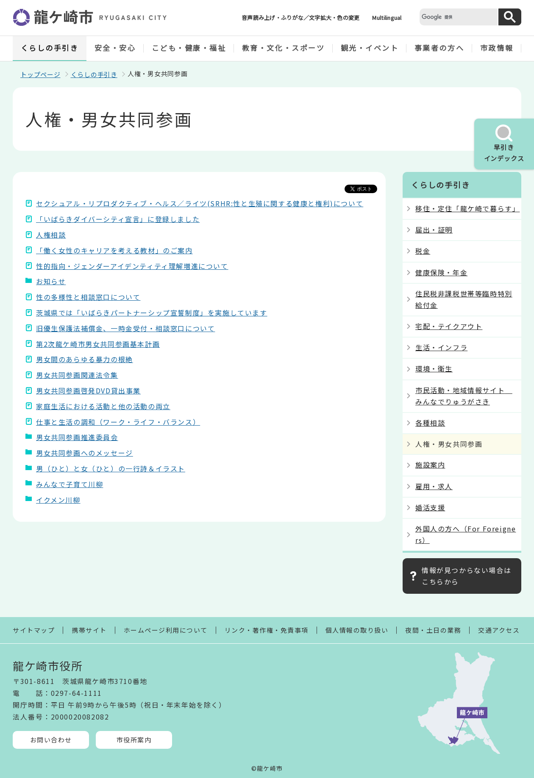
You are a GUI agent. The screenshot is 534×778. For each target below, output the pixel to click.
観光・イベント (370, 47)
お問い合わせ (51, 739)
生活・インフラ (441, 347)
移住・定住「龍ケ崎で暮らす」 (467, 208)
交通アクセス (499, 630)
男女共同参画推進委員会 (77, 437)
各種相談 (430, 423)
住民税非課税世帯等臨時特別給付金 (463, 299)
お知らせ (51, 281)
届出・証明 (434, 229)
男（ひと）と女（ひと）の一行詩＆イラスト (110, 468)
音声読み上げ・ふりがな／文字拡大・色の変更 (300, 18)
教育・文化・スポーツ (283, 47)
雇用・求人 (434, 486)
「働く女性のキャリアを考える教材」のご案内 (114, 250)
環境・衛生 (434, 368)
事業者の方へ (439, 47)
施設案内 (430, 465)
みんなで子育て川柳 (69, 484)
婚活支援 (430, 507)
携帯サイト (89, 630)
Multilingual (386, 18)
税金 (422, 251)
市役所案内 (134, 739)
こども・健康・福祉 (189, 47)
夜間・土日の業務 (433, 630)
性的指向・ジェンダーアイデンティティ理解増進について (132, 266)
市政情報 (496, 47)
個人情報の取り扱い (357, 630)
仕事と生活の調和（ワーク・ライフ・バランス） (118, 422)
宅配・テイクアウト (448, 326)
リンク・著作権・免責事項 (267, 630)
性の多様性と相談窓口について (88, 297)
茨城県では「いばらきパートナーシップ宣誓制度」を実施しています (151, 312)
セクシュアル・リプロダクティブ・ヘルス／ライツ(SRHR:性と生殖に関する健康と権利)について (199, 203)
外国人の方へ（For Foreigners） (465, 534)
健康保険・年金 (441, 272)
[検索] (458, 16)
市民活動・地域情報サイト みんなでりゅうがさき (463, 396)
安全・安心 (115, 47)
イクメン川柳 (58, 500)
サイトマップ (34, 630)
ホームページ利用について (166, 630)
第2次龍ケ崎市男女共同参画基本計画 (98, 344)
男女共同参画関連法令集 (77, 375)
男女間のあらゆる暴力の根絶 (84, 359)
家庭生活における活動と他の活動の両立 (103, 406)
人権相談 (51, 235)
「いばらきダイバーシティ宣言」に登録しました (118, 219)
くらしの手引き (50, 47)
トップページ (40, 74)
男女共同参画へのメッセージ (84, 453)
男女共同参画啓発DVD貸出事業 (88, 390)
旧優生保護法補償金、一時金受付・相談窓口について (125, 328)
